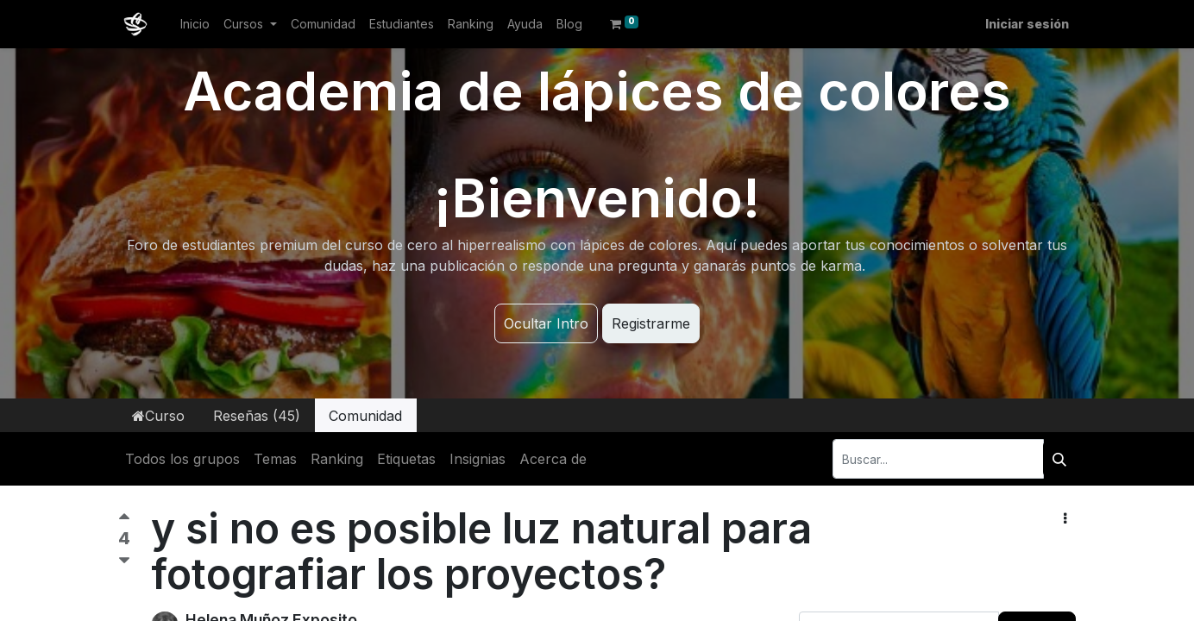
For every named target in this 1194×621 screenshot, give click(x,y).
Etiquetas (406, 458)
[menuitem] (195, 24)
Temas (275, 458)
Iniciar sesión (1027, 23)
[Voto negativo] (124, 561)
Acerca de (553, 458)
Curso (158, 415)
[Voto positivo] (124, 520)
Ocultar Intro (546, 323)
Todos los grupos (182, 458)
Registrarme (651, 323)
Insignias (477, 458)
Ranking (337, 458)
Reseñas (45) (256, 415)
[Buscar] (1059, 459)
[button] (1065, 518)
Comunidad (365, 415)
